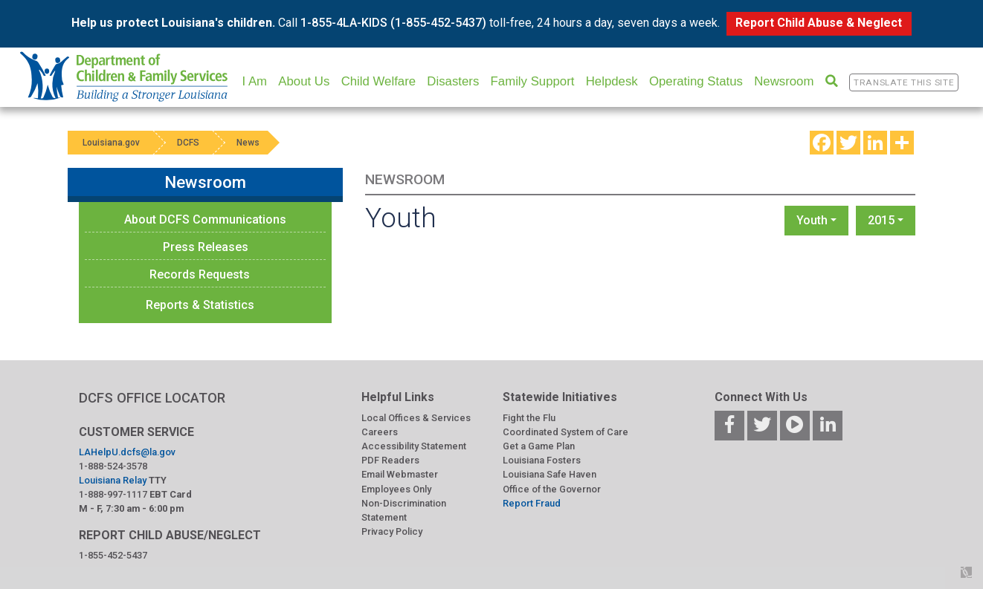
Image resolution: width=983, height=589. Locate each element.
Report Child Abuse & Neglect (818, 23)
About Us (303, 81)
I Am (254, 81)
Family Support (533, 81)
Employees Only (396, 489)
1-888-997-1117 (113, 494)
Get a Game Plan (539, 446)
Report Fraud (532, 503)
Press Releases (205, 247)
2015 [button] (881, 220)
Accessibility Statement (413, 446)
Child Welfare (378, 81)
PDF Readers (390, 460)
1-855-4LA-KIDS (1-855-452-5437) (393, 23)
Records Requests (199, 274)
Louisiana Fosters (542, 460)
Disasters (453, 81)
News (248, 142)
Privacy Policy (391, 531)
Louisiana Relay (112, 480)
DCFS (188, 142)
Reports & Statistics (200, 305)
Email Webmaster (399, 474)
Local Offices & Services (416, 417)
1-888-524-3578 (113, 466)
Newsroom (783, 81)
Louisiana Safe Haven (549, 474)
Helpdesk (612, 81)
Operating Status (696, 81)
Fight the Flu (529, 417)
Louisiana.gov (111, 142)
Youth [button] (812, 220)
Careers (379, 431)
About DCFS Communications (205, 219)
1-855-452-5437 (113, 555)
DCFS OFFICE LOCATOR (152, 398)
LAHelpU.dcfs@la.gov (127, 452)
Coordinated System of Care (565, 431)
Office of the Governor (552, 489)
